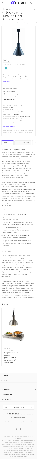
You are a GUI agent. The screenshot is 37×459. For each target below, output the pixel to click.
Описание (7, 142)
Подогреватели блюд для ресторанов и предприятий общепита (11, 358)
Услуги (4, 385)
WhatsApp (21, 429)
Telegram (16, 429)
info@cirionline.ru (20, 418)
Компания (5, 389)
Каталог (4, 375)
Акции (4, 380)
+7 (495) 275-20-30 (12, 414)
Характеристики (23, 142)
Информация (6, 394)
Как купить (6, 399)
